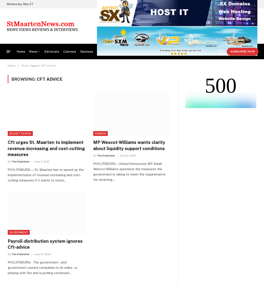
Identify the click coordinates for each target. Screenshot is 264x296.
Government (18, 232)
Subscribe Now (243, 51)
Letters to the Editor (112, 51)
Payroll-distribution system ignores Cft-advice (45, 244)
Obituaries (139, 51)
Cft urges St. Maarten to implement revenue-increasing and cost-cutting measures (46, 148)
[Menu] (8, 51)
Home (21, 51)
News (33, 51)
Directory (158, 51)
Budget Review (20, 133)
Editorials (52, 51)
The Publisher (20, 161)
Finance (100, 133)
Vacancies (194, 51)
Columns (69, 51)
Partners (176, 51)
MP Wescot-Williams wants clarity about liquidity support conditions (129, 145)
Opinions (86, 51)
